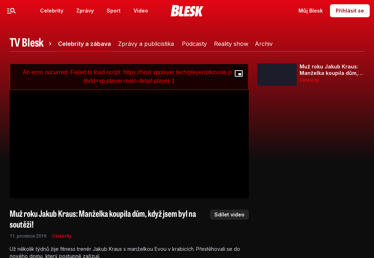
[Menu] (11, 11)
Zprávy (85, 11)
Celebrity (51, 11)
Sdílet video (229, 214)
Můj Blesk (310, 11)
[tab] (32, 44)
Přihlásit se (350, 11)
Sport (114, 11)
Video (140, 11)
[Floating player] (239, 73)
